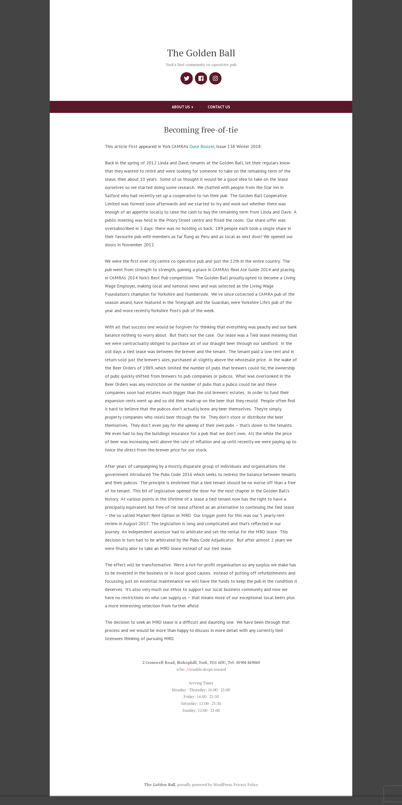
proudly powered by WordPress (204, 784)
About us (181, 106)
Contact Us (219, 106)
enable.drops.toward (206, 669)
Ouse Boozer (201, 146)
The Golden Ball (201, 52)
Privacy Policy (246, 784)
